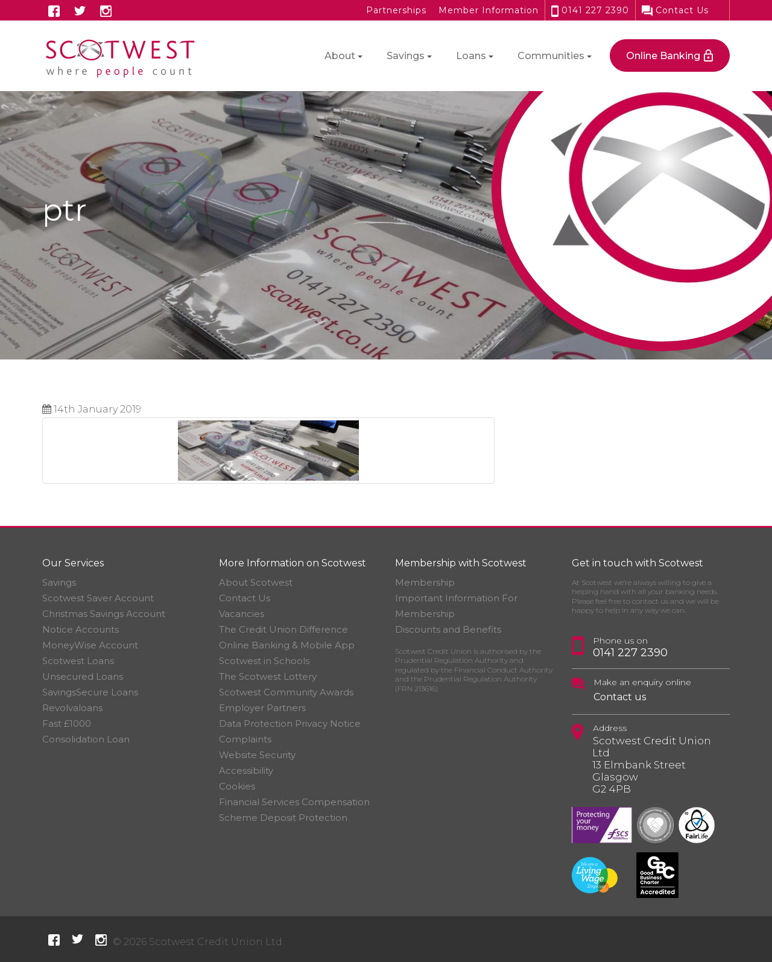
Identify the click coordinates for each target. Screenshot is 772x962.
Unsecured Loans (82, 676)
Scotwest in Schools (264, 660)
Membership (425, 582)
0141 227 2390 (590, 10)
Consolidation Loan (86, 739)
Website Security (257, 755)
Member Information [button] (488, 10)
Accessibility (246, 770)
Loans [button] (471, 56)
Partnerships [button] (396, 10)
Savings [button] (406, 56)
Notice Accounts (80, 629)
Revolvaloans (72, 708)
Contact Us (675, 10)
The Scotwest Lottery (268, 676)
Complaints (245, 739)
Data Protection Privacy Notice (290, 723)
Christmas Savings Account (103, 613)
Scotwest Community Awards (286, 692)
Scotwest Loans (78, 660)
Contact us (619, 697)
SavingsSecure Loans (90, 692)
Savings (59, 582)
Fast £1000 (66, 723)
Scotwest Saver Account (98, 598)
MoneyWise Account (90, 645)
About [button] (339, 56)
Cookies (237, 786)
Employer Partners (262, 708)
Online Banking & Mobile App (287, 645)
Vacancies (241, 613)
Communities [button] (550, 56)
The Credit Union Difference (283, 629)
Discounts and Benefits (448, 629)
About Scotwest (256, 582)
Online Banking (663, 56)
